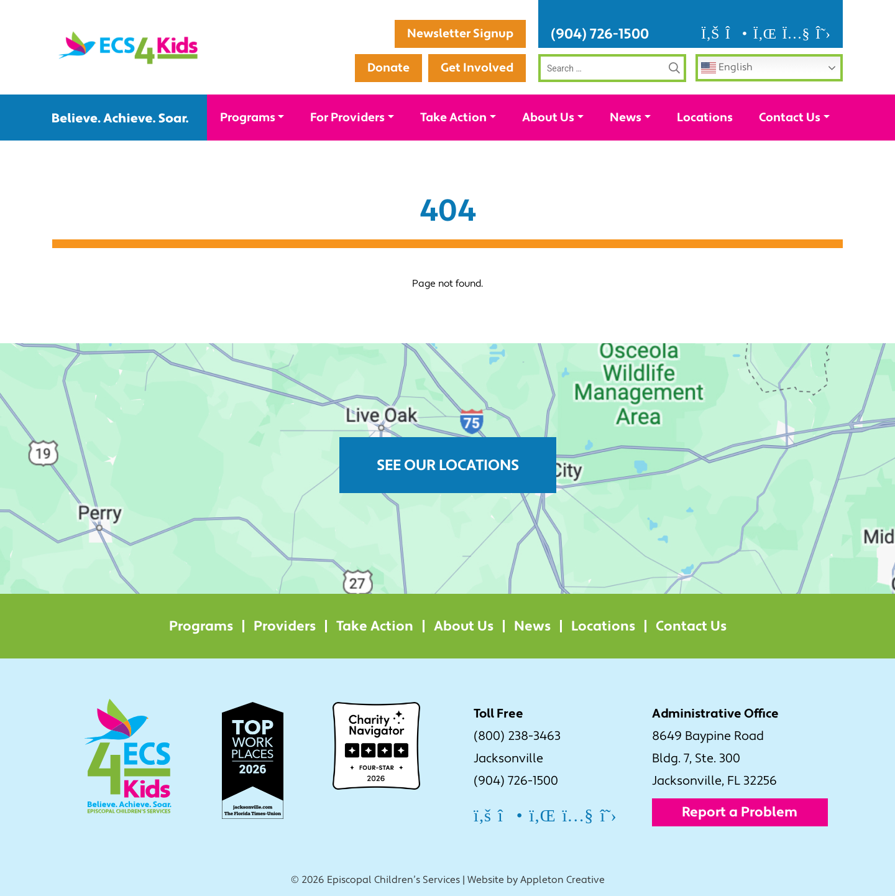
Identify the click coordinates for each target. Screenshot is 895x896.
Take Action (453, 117)
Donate (388, 67)
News (625, 117)
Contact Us (789, 117)
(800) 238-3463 (517, 736)
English (727, 67)
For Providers (347, 117)
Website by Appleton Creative (536, 880)
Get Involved (477, 67)
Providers (285, 626)
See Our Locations (448, 465)
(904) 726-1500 (600, 34)
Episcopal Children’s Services (393, 880)
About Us (548, 117)
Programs (247, 117)
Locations (705, 117)
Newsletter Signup (460, 33)
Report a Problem (739, 812)
